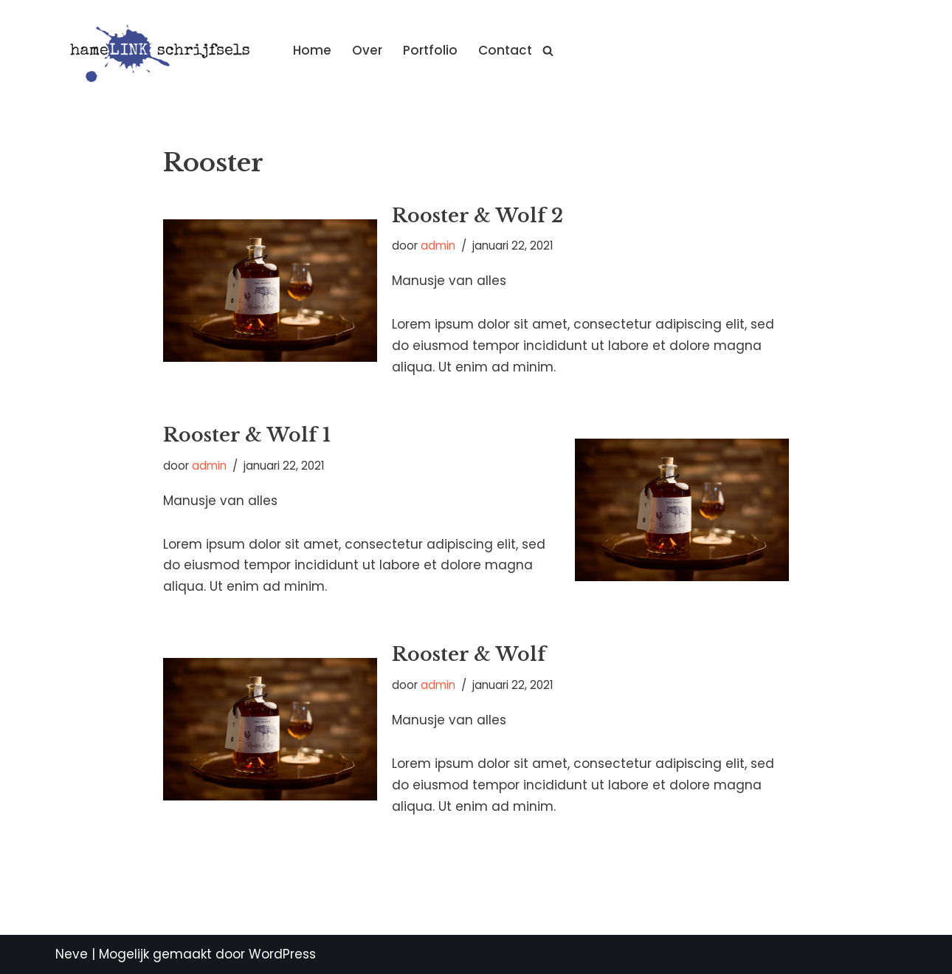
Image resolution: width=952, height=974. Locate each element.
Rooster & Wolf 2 (477, 215)
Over (367, 50)
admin (438, 245)
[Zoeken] (547, 50)
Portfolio (430, 50)
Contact (505, 50)
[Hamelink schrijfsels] (161, 50)
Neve (71, 954)
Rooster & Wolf (469, 654)
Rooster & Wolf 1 (247, 435)
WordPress (282, 954)
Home (312, 50)
